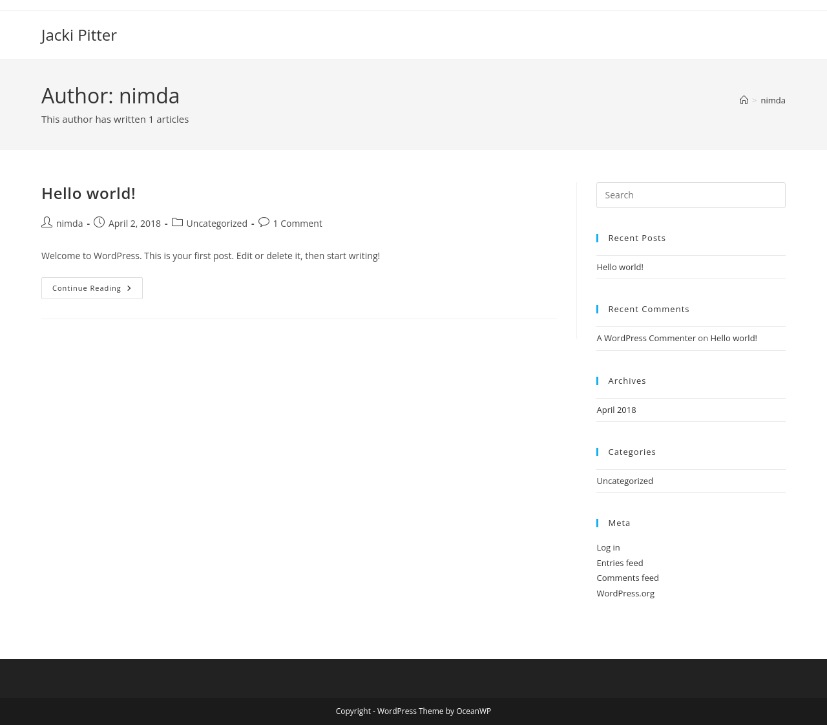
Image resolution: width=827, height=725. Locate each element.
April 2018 (616, 409)
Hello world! (88, 193)
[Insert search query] (691, 195)
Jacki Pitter (79, 34)
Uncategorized (217, 223)
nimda (773, 100)
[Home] (744, 100)
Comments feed (627, 577)
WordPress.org (625, 593)
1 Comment (297, 223)
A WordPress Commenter (646, 338)
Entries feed (619, 563)
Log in (608, 547)
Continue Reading (97, 290)
